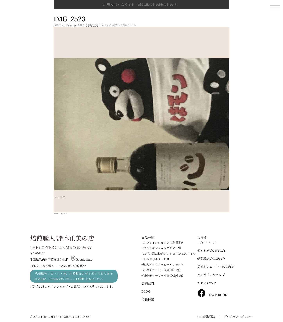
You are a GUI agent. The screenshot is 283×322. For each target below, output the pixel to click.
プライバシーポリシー (238, 316)
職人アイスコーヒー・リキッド (163, 264)
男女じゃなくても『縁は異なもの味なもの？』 (141, 4)
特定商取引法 (206, 316)
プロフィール (207, 242)
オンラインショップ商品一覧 (162, 248)
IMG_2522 (59, 196)
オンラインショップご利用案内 (163, 242)
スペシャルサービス (156, 259)
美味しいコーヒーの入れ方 (216, 266)
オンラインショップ (211, 275)
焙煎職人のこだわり (211, 258)
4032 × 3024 (119, 25)
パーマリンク (61, 213)
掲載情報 (148, 299)
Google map (82, 259)
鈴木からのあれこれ (211, 250)
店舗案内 (148, 283)
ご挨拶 (202, 237)
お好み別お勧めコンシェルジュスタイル (169, 253)
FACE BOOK (212, 294)
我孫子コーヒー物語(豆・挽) (161, 270)
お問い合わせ (206, 283)
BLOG (146, 291)
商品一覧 (148, 237)
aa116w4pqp (69, 25)
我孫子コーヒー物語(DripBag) (163, 275)
